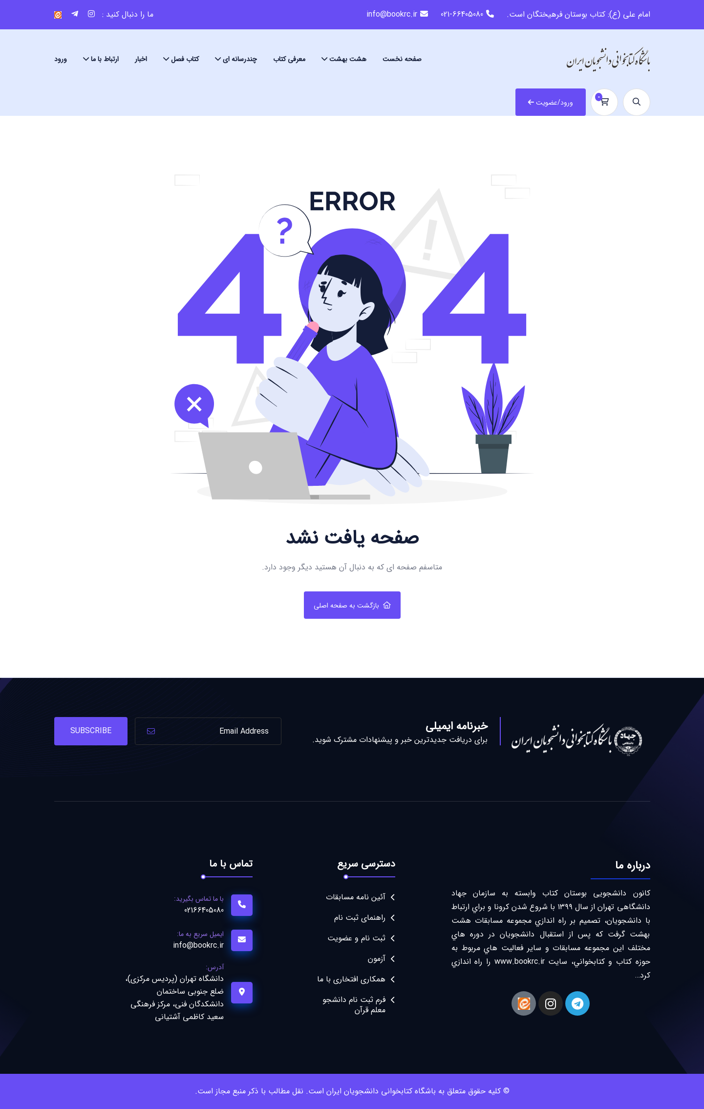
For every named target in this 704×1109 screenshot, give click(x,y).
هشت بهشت (347, 59)
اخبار (141, 59)
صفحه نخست (402, 59)
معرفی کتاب (289, 59)
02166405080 (204, 910)
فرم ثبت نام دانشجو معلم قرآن (353, 1005)
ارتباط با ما (105, 59)
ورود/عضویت (550, 102)
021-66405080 (462, 14)
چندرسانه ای (240, 59)
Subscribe (90, 731)
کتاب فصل (185, 59)
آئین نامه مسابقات (355, 897)
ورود (60, 59)
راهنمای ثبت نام (359, 918)
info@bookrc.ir (391, 14)
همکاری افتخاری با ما (351, 979)
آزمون (376, 959)
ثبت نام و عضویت (356, 938)
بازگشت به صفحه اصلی (352, 605)
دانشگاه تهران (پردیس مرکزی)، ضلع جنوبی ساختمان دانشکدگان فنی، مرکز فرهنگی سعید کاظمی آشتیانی (174, 998)
